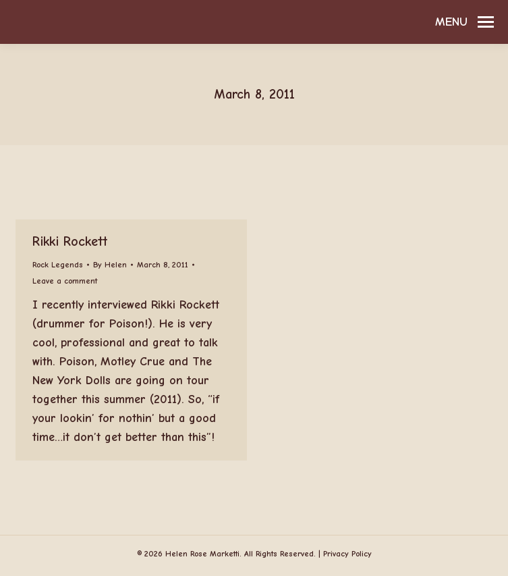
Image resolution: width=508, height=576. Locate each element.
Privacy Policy (347, 553)
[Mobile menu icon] (464, 22)
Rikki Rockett (69, 241)
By (110, 264)
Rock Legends (57, 264)
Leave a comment (64, 281)
